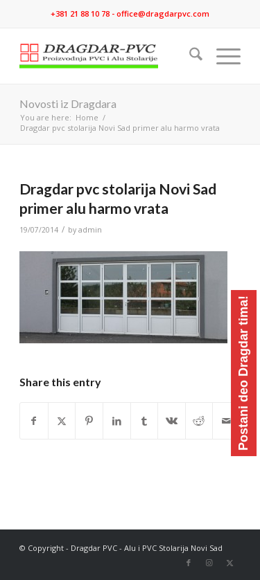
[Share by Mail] (226, 421)
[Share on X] (62, 421)
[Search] (188, 56)
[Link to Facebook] (188, 562)
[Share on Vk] (171, 421)
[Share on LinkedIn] (116, 421)
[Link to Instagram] (209, 562)
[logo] (107, 56)
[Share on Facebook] (34, 421)
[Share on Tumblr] (144, 421)
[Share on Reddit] (199, 421)
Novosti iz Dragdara (67, 103)
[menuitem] (188, 56)
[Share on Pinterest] (89, 421)
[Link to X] (230, 562)
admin (90, 230)
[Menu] (221, 56)
